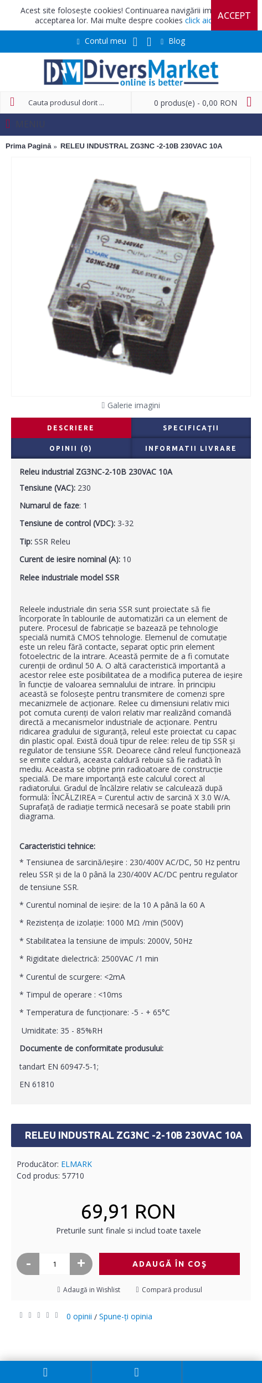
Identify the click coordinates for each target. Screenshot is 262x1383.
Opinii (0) (71, 448)
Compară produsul (172, 1289)
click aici (199, 20)
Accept (234, 15)
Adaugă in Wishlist (91, 1289)
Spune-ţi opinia (125, 1316)
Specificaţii (191, 427)
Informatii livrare (191, 448)
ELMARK (76, 1164)
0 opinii (79, 1316)
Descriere (71, 427)
